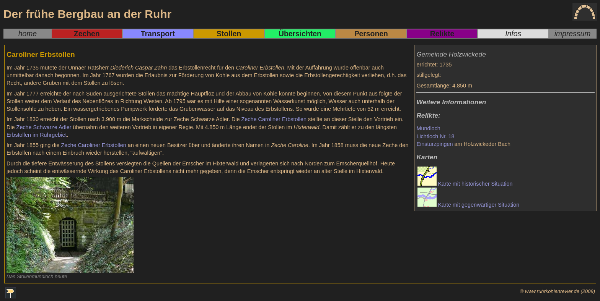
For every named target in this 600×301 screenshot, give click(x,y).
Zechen (87, 33)
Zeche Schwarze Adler (44, 127)
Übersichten (300, 33)
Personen (371, 33)
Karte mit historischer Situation (475, 184)
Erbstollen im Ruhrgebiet (37, 135)
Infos (513, 33)
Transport (158, 33)
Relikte (442, 33)
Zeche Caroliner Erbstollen (274, 119)
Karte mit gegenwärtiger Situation (478, 205)
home (27, 33)
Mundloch (428, 128)
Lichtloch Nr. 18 (435, 136)
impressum (572, 33)
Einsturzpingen (434, 144)
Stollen (229, 33)
